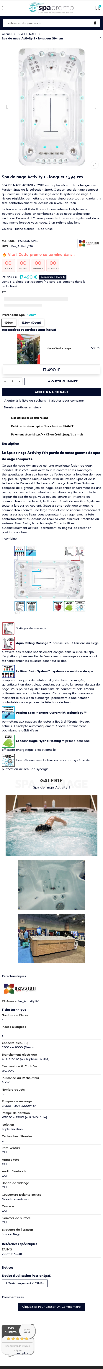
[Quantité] (12, 381)
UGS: (5, 246)
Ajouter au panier (63, 381)
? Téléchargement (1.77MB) (25, 1283)
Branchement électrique (19, 1054)
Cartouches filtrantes (17, 1136)
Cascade (8, 1206)
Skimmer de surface (16, 1218)
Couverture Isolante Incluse (22, 1194)
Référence (9, 1001)
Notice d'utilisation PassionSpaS (26, 1275)
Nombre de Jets (13, 1089)
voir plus (22, 1353)
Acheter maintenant (51, 392)
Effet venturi (11, 1148)
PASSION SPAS (28, 241)
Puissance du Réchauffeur (20, 1078)
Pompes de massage (17, 1101)
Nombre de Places (15, 1015)
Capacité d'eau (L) (15, 1043)
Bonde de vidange (15, 1183)
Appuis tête (10, 1159)
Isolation (8, 1124)
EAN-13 (7, 1249)
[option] (51, 107)
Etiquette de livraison (17, 1229)
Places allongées (14, 1027)
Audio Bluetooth (14, 1171)
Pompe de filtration (16, 1113)
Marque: (8, 241)
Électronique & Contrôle (19, 1066)
